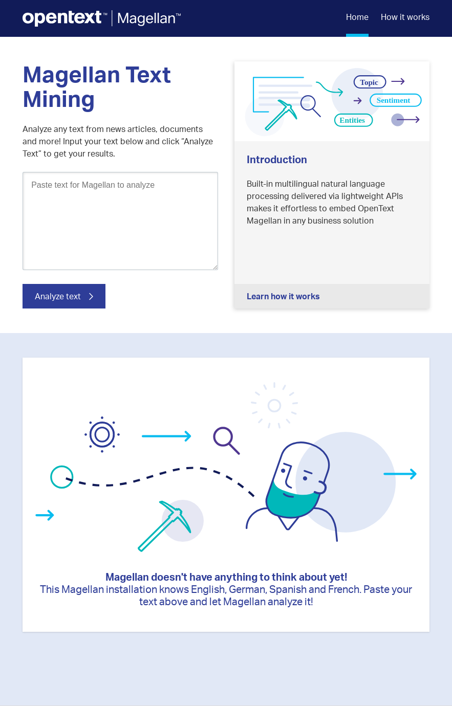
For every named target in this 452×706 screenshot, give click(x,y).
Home (357, 16)
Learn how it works (283, 296)
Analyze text (58, 296)
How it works (405, 16)
